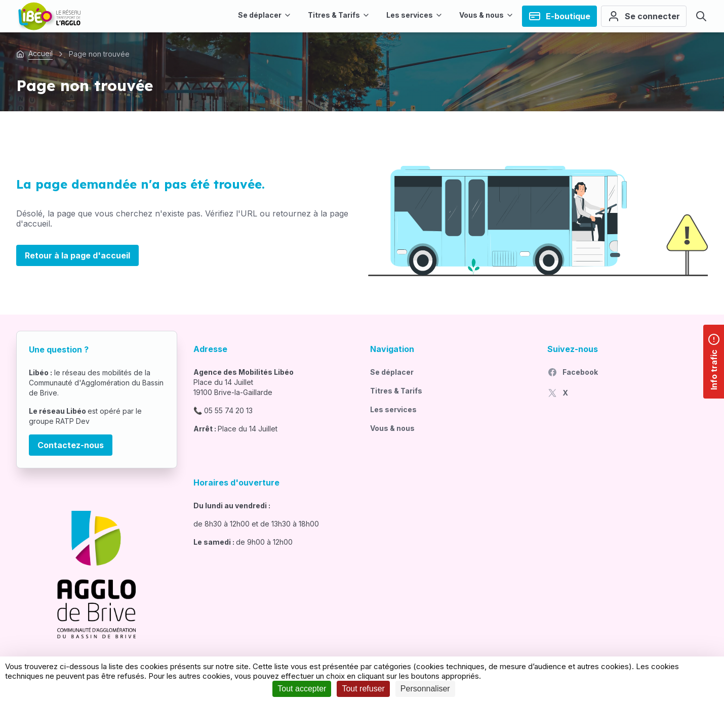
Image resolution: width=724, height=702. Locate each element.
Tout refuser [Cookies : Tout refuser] (363, 688)
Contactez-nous (70, 445)
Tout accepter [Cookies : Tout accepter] (301, 688)
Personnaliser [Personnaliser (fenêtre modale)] (425, 688)
